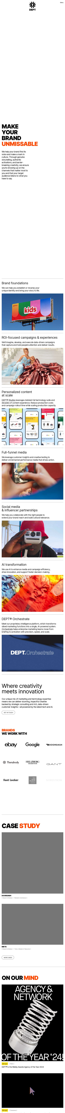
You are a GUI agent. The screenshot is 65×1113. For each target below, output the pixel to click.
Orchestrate (7, 632)
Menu (61, 2)
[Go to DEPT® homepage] (32, 6)
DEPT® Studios (8, 403)
